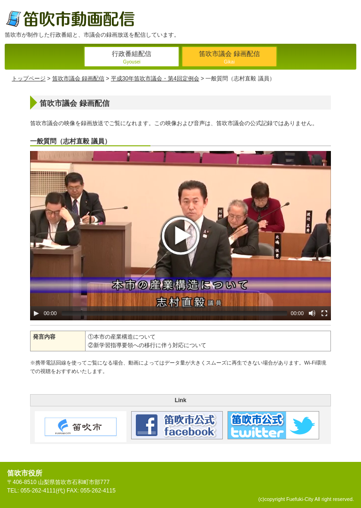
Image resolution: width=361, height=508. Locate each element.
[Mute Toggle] (312, 313)
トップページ (29, 78)
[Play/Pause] (36, 313)
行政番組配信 (132, 58)
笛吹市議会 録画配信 (229, 58)
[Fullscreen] (324, 313)
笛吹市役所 (24, 473)
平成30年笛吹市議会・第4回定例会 (155, 78)
